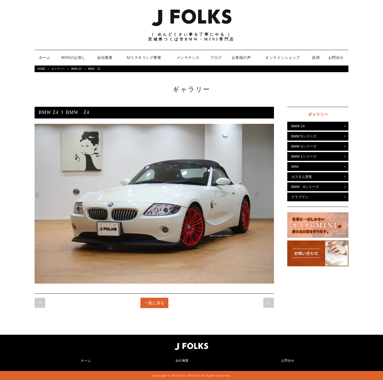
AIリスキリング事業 (143, 58)
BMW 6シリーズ (305, 187)
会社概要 (105, 58)
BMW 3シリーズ (304, 146)
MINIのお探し (73, 58)
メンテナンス (188, 58)
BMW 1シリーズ (304, 156)
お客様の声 (241, 58)
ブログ (216, 58)
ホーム (45, 58)
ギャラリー (58, 68)
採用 (316, 58)
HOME (41, 68)
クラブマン (300, 197)
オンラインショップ (282, 58)
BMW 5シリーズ (304, 136)
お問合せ (336, 58)
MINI (294, 167)
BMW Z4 (76, 68)
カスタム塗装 (301, 177)
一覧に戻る (154, 303)
